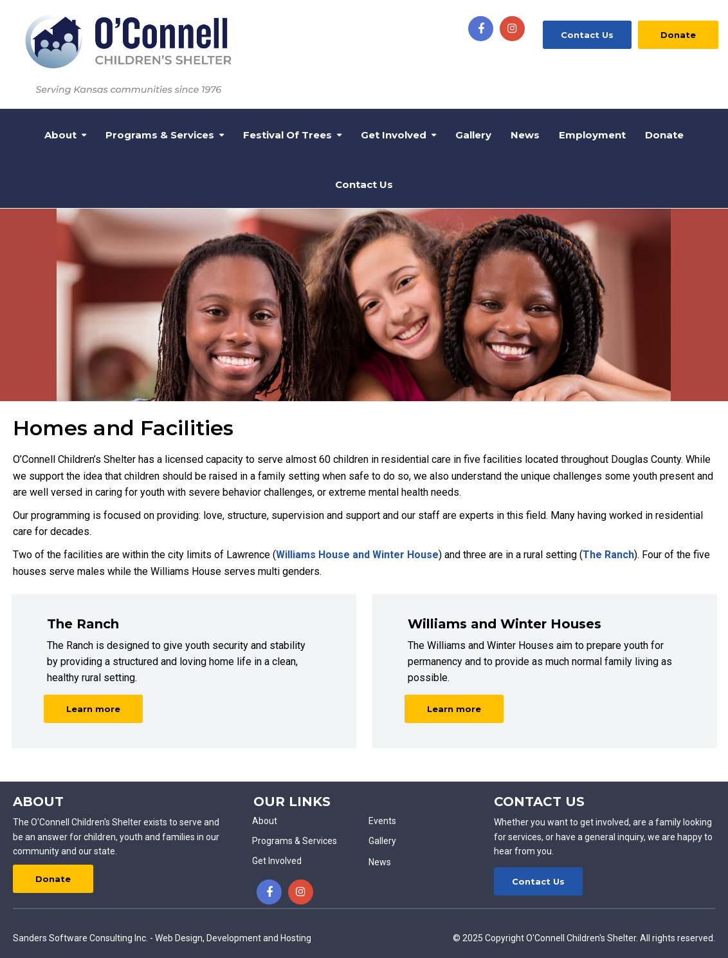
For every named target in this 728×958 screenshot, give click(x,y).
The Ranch (608, 555)
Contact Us (587, 35)
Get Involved (393, 135)
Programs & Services (159, 135)
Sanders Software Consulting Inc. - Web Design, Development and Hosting (162, 938)
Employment (592, 135)
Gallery (473, 135)
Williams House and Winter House (357, 555)
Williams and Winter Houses (504, 624)
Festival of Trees (287, 135)
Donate (678, 35)
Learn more (93, 709)
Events (382, 821)
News (525, 135)
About (60, 135)
